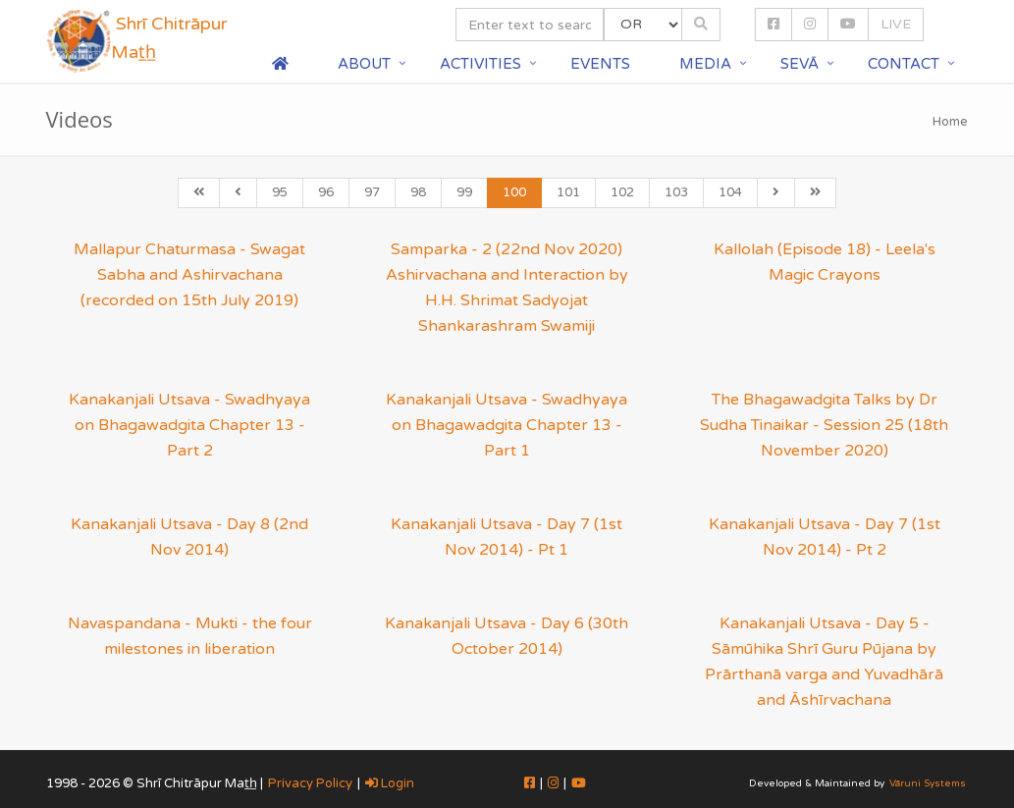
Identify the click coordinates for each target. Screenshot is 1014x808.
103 (676, 192)
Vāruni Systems (927, 783)
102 (622, 192)
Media (705, 64)
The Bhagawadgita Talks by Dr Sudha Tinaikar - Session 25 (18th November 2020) (824, 425)
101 (568, 192)
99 (464, 192)
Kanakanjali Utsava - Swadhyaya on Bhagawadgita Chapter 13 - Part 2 (189, 425)
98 (418, 192)
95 (280, 192)
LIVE (896, 24)
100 (514, 192)
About (364, 64)
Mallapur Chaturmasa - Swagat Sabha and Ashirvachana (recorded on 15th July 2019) (189, 275)
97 (372, 192)
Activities (480, 64)
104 (730, 192)
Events (600, 64)
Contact (903, 64)
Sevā (799, 64)
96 (326, 192)
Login (389, 783)
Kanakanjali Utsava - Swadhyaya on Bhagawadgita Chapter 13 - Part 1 (506, 425)
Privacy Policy (310, 783)
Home (950, 122)
